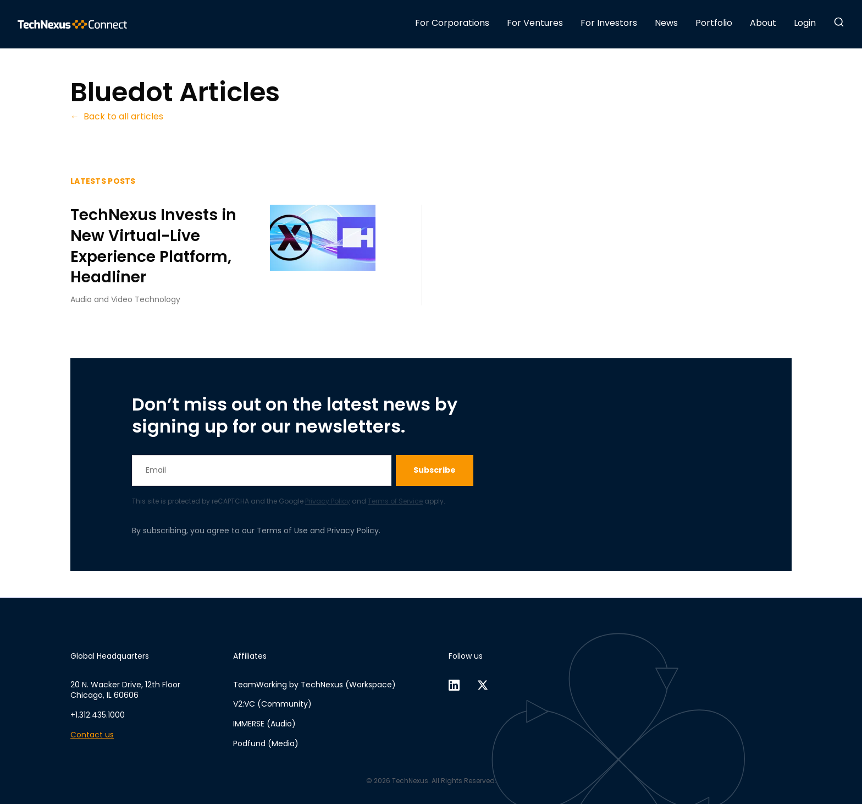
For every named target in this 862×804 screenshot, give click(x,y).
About (763, 23)
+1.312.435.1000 (97, 715)
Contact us (92, 735)
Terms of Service (395, 501)
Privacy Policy (327, 501)
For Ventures (535, 23)
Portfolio (713, 23)
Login (805, 23)
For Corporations (452, 23)
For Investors (609, 23)
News (666, 23)
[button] (838, 22)
